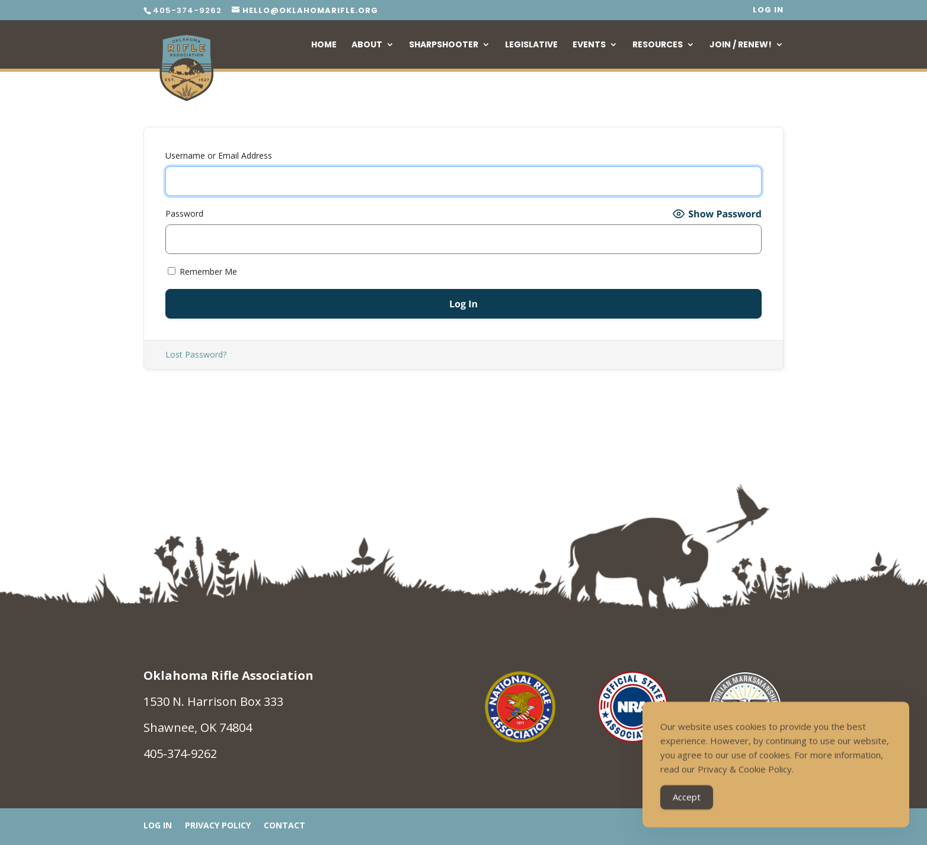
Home (324, 45)
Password (184, 213)
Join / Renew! (740, 45)
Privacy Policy (218, 826)
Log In (768, 10)
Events (589, 45)
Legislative (531, 45)
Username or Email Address (218, 155)
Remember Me (202, 271)
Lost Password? (195, 354)
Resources (657, 45)
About (366, 45)
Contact (284, 826)
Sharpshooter (443, 45)
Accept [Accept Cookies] (687, 798)
